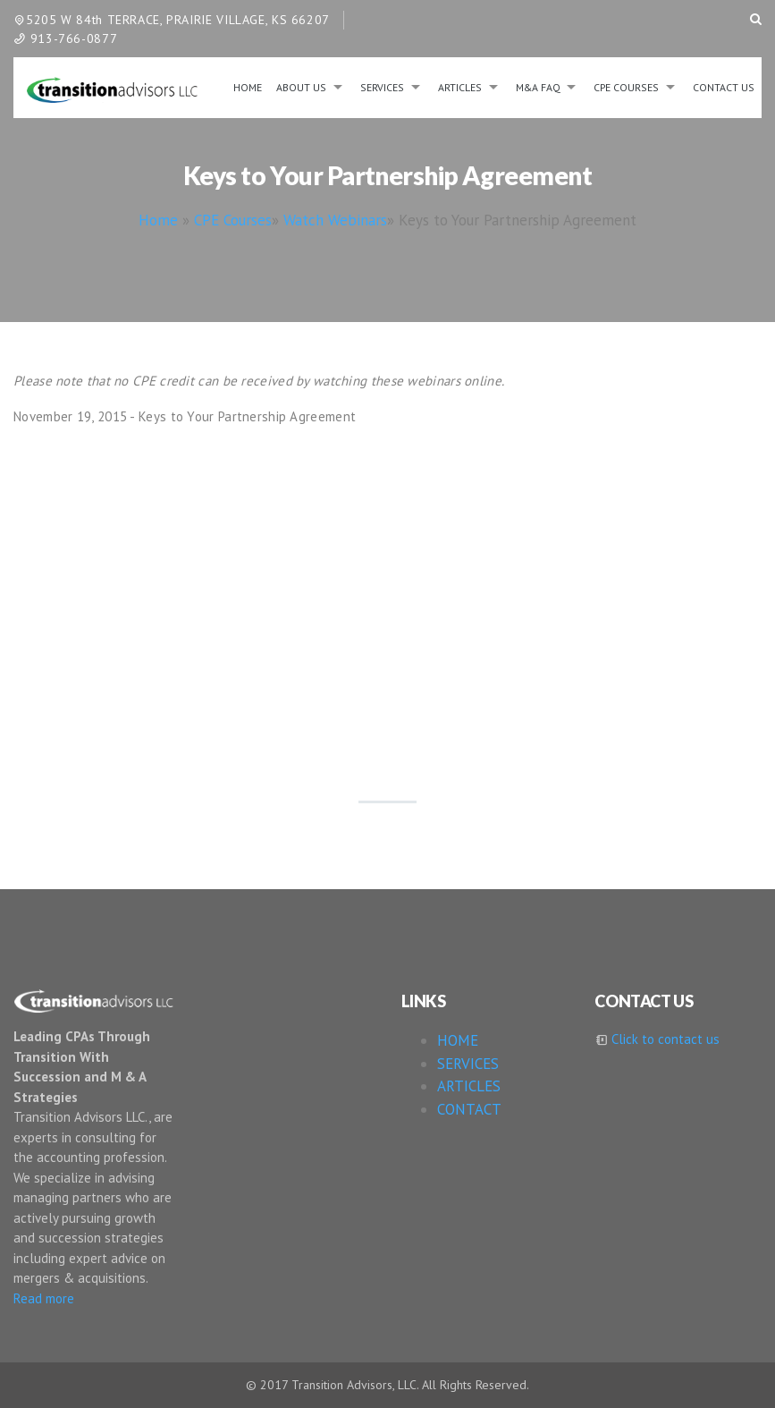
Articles (460, 87)
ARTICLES (469, 1086)
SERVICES (468, 1063)
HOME (457, 1040)
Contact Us (723, 87)
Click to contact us (664, 1039)
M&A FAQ (538, 87)
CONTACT (469, 1109)
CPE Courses (626, 87)
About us (301, 87)
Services (382, 87)
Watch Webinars (335, 220)
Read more (43, 1298)
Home (247, 87)
